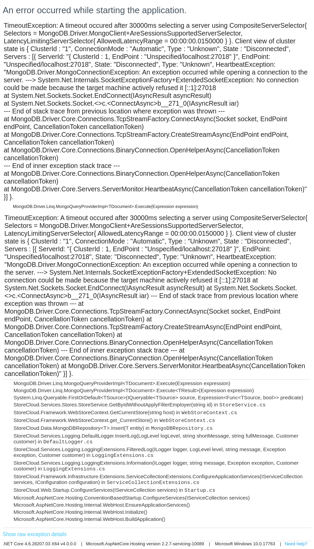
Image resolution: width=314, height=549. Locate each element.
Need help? (296, 543)
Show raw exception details (35, 534)
